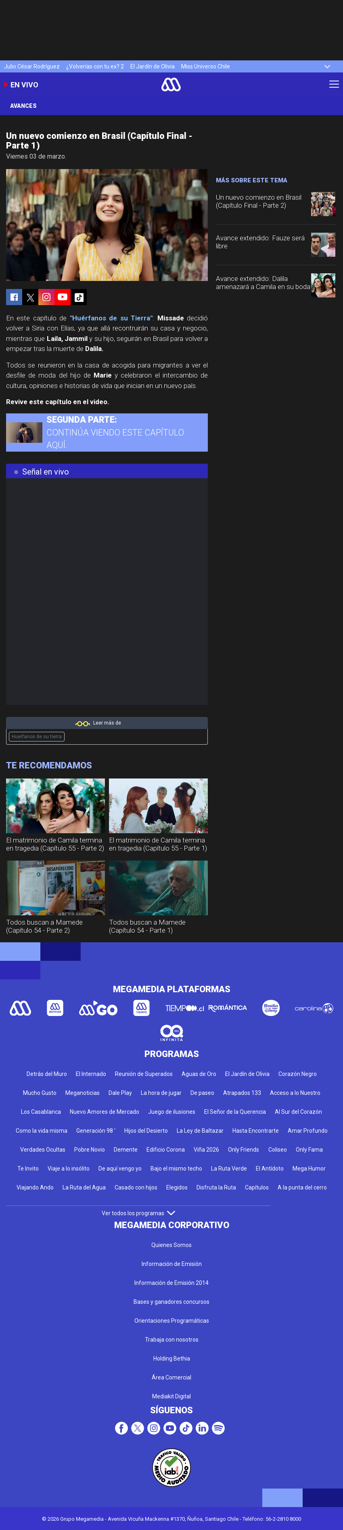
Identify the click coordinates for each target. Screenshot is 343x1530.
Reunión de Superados (144, 1074)
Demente (126, 1149)
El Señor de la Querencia (235, 1112)
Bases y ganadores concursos (171, 1302)
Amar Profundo (308, 1130)
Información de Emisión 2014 (171, 1283)
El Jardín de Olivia (152, 66)
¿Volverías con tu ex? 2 (95, 66)
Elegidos (177, 1187)
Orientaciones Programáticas (171, 1320)
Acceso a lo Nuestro (295, 1093)
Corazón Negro (297, 1074)
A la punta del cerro (302, 1187)
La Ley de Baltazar (200, 1130)
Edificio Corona (165, 1149)
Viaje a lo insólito (69, 1168)
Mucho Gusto (39, 1093)
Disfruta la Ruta (216, 1187)
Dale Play (120, 1093)
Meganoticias (82, 1093)
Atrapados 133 (242, 1093)
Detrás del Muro (47, 1074)
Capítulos (257, 1187)
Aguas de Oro (199, 1074)
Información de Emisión (172, 1264)
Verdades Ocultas (42, 1149)
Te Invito (28, 1168)
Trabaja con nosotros (172, 1339)
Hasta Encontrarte (255, 1130)
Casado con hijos (136, 1187)
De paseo (202, 1093)
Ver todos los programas (138, 1213)
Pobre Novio (89, 1149)
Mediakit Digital (171, 1396)
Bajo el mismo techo (176, 1168)
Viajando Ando (35, 1187)
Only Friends (243, 1149)
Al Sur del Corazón (298, 1112)
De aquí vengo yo (120, 1168)
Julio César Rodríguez (32, 66)
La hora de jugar (161, 1093)
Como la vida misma (41, 1130)
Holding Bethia (171, 1358)
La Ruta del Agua (84, 1187)
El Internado (91, 1074)
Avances (23, 106)
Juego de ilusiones (171, 1112)
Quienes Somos (171, 1245)
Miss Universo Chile (205, 66)
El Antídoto (270, 1168)
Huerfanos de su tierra (37, 736)
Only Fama (309, 1149)
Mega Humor (309, 1168)
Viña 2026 (206, 1149)
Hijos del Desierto (146, 1130)
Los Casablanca (41, 1112)
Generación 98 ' (95, 1130)
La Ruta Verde (229, 1168)
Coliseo (277, 1149)
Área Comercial (171, 1377)
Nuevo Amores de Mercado (104, 1112)
